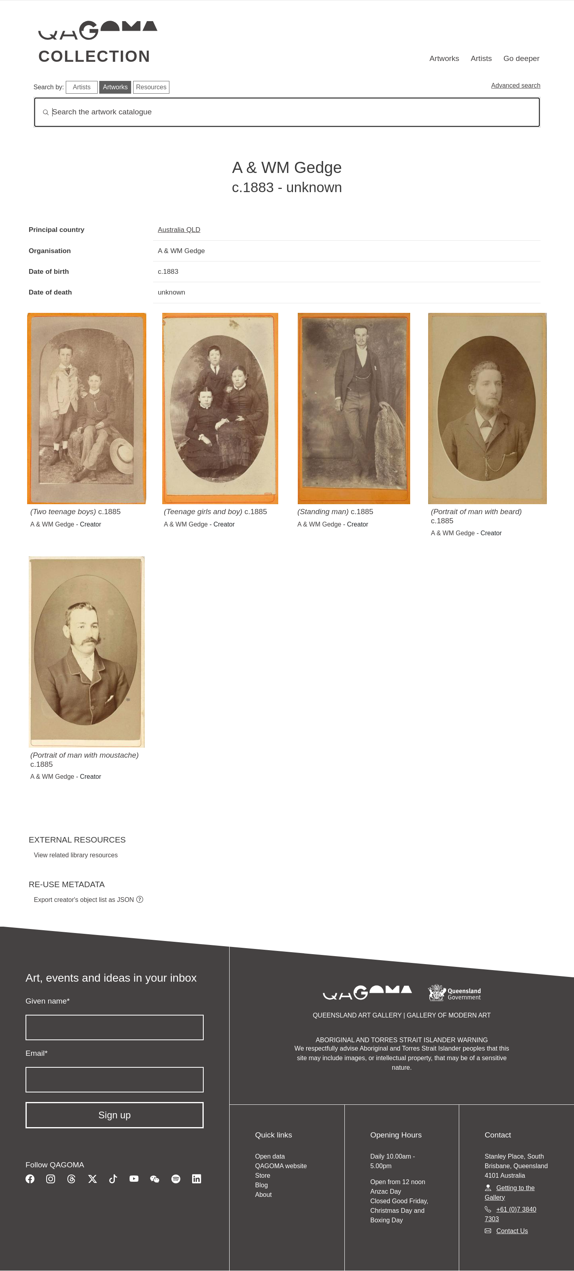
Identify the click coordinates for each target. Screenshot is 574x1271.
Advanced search (516, 85)
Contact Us (512, 1231)
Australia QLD (179, 230)
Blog (261, 1185)
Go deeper (521, 58)
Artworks (445, 58)
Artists (481, 58)
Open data (270, 1156)
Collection (94, 56)
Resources (151, 87)
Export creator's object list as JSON (84, 899)
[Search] (287, 112)
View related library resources (76, 855)
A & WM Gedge (52, 524)
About (263, 1194)
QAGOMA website (281, 1166)
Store (262, 1175)
